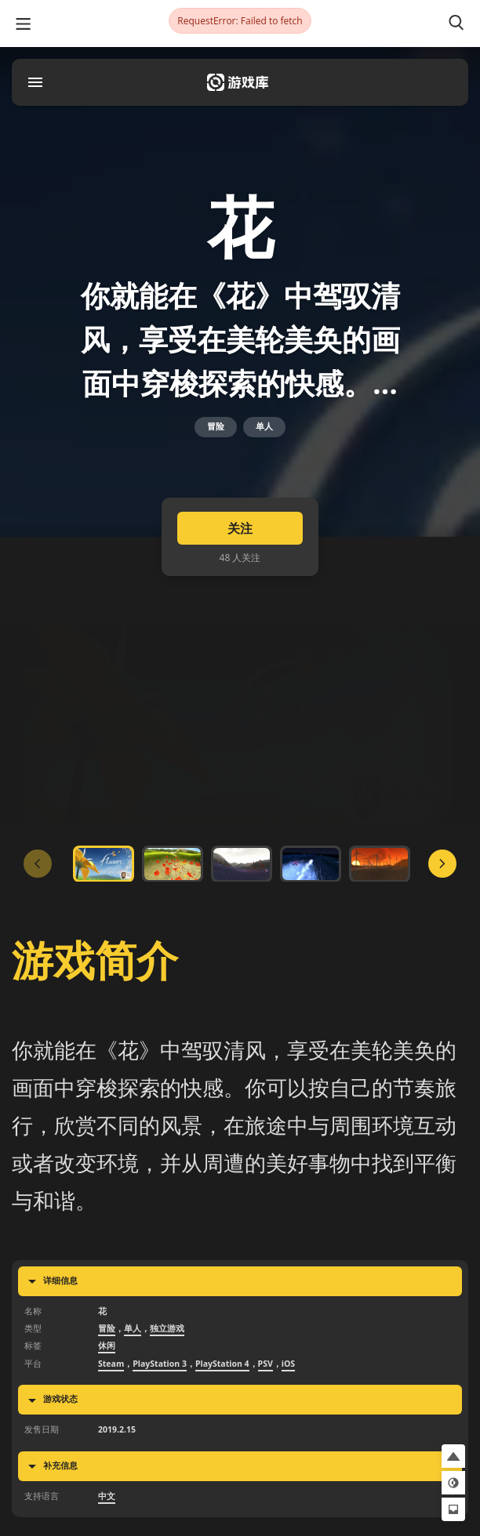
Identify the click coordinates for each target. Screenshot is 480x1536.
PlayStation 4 (222, 1368)
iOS (288, 1368)
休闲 (106, 1350)
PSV (265, 1368)
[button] (453, 1456)
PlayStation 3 (160, 1368)
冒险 (215, 429)
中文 (106, 1499)
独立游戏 (167, 1333)
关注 (240, 532)
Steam (111, 1368)
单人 (264, 429)
